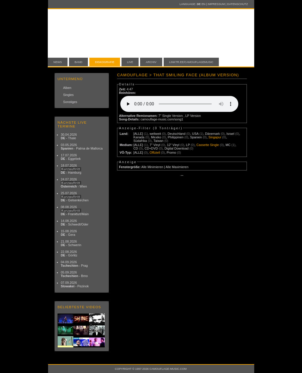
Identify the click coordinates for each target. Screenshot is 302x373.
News (57, 62)
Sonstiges (70, 102)
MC (228, 145)
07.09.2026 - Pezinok (75, 284)
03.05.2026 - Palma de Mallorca (82, 146)
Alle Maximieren (177, 167)
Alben (67, 87)
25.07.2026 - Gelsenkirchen (74, 196)
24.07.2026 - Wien (74, 183)
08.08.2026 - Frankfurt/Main (75, 210)
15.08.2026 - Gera (69, 232)
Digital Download (177, 148)
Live (130, 62)
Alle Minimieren (152, 167)
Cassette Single (207, 145)
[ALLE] (138, 133)
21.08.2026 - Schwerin (71, 243)
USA (195, 133)
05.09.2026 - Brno (74, 274)
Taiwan (158, 140)
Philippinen (175, 137)
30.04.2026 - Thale (69, 136)
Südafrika (140, 140)
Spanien (196, 137)
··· (181, 175)
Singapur (215, 137)
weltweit (155, 133)
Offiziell (155, 152)
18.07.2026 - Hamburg (71, 169)
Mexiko (156, 137)
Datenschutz (237, 4)
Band (79, 62)
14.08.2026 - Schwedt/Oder (74, 222)
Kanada (139, 137)
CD (135, 148)
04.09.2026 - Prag (74, 263)
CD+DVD (151, 148)
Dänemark (212, 133)
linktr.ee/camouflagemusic (191, 62)
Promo (171, 152)
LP (188, 145)
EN (203, 4)
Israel (230, 133)
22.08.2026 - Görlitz (69, 253)
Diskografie (104, 62)
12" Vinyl (173, 145)
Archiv (151, 62)
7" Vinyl (155, 145)
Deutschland (176, 133)
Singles (68, 95)
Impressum (216, 4)
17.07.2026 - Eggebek (71, 156)
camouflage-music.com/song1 (162, 119)
